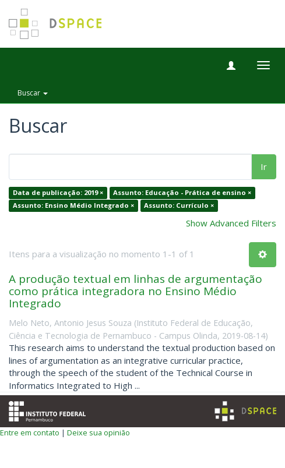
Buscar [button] (32, 93)
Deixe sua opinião (98, 432)
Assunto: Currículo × (179, 205)
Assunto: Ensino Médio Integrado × (73, 205)
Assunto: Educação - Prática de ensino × (182, 193)
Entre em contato (29, 432)
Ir (264, 166)
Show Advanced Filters (231, 223)
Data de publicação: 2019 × (58, 193)
